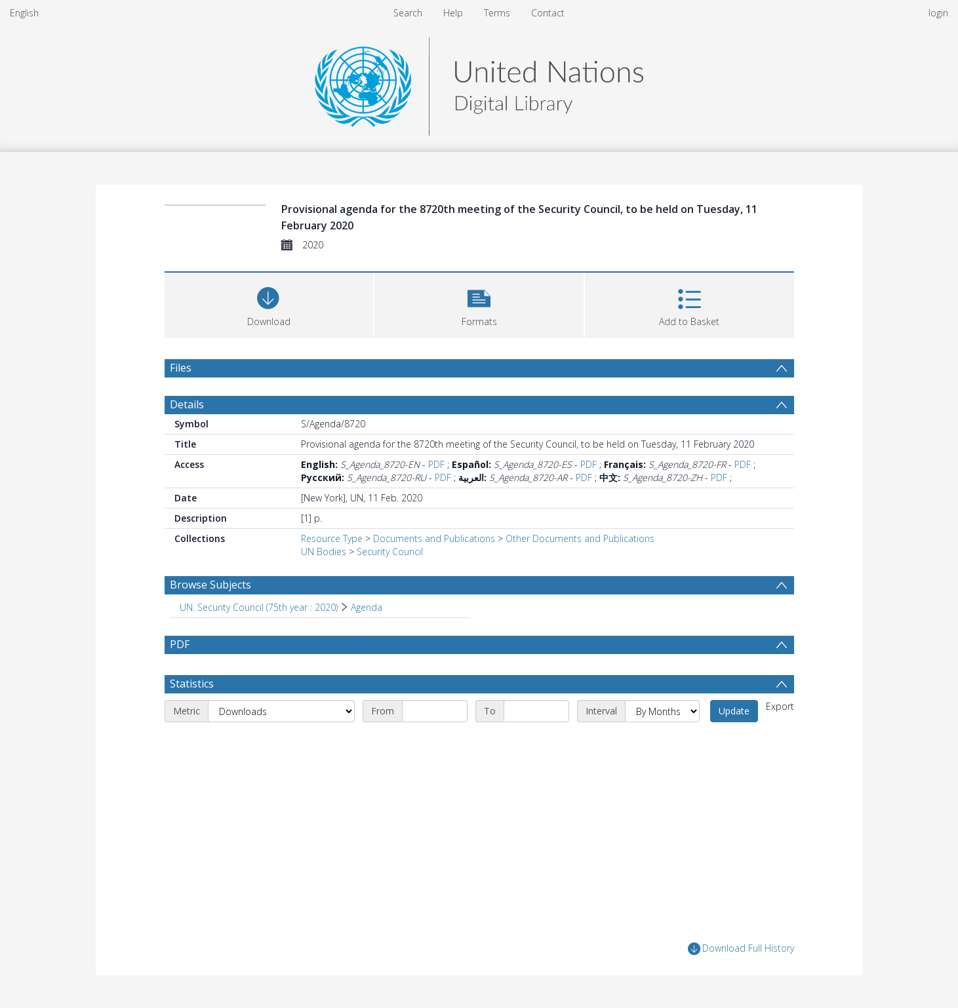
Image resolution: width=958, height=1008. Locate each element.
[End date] (536, 711)
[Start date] (435, 711)
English (24, 13)
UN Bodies (323, 551)
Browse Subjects (210, 584)
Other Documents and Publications (580, 538)
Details (187, 404)
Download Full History (741, 949)
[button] (479, 304)
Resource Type (332, 538)
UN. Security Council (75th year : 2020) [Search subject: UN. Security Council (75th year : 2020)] (259, 607)
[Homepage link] (479, 83)
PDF (436, 464)
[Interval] (662, 711)
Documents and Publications (434, 538)
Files (180, 367)
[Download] (269, 304)
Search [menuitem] (407, 13)
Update (734, 711)
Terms (497, 13)
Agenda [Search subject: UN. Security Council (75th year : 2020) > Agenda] (366, 607)
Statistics (192, 683)
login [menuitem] (938, 13)
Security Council (390, 551)
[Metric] (281, 711)
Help (453, 13)
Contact (548, 13)
